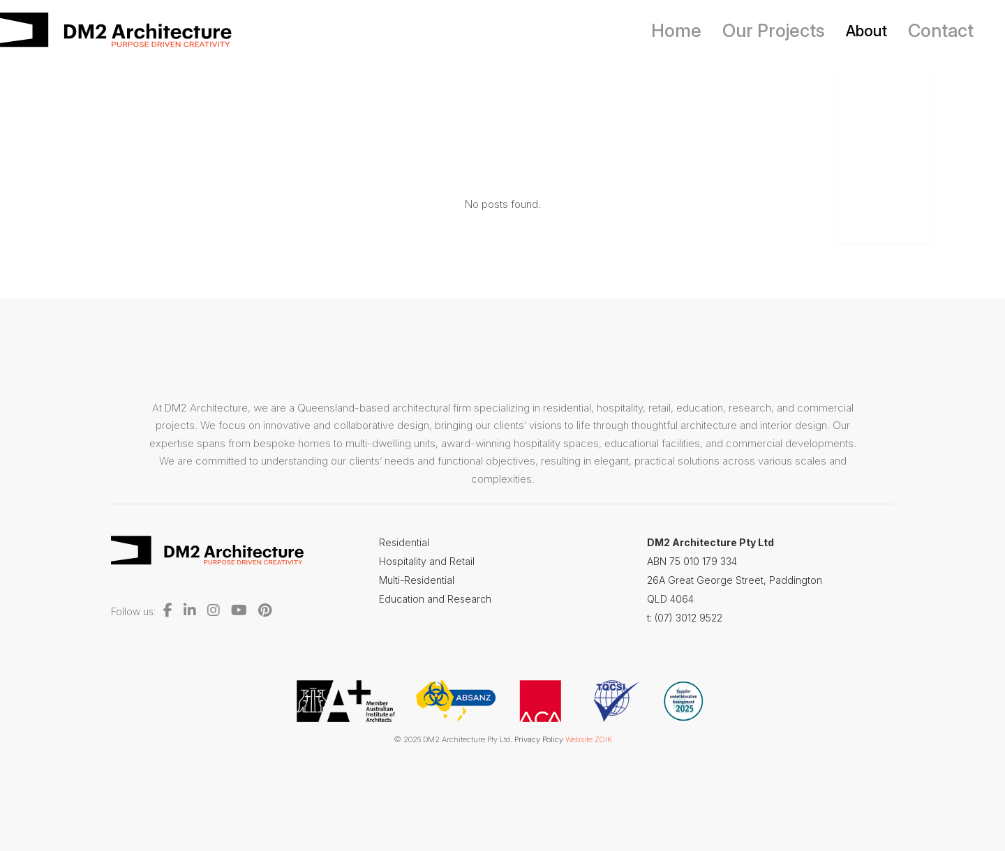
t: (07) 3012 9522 (684, 618)
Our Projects (790, 31)
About (875, 31)
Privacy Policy (538, 739)
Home (706, 31)
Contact (945, 31)
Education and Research (435, 599)
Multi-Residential (416, 580)
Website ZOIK (588, 739)
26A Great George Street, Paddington (734, 580)
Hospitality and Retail (427, 561)
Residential (404, 542)
